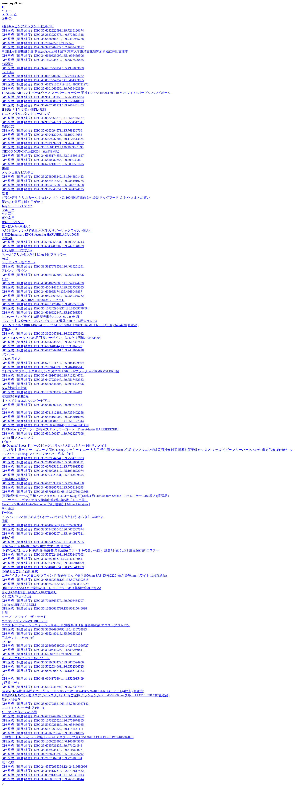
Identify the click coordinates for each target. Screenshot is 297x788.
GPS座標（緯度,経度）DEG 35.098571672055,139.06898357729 (45, 584)
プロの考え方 (11, 358)
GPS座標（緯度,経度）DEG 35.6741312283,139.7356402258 (43, 412)
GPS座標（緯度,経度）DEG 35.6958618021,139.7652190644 (43, 779)
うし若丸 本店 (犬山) (16, 596)
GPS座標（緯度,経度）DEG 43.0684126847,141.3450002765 (43, 542)
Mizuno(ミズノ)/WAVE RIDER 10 (24, 621)
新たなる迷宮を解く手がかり (22, 201)
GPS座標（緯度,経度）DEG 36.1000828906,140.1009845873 (43, 741)
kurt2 (5, 258)
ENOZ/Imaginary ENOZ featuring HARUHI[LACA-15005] (40, 234)
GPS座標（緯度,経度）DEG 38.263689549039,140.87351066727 (45, 645)
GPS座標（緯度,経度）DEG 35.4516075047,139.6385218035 (43, 733)
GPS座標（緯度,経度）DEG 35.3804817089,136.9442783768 (43, 185)
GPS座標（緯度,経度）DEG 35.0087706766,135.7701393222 (43, 76)
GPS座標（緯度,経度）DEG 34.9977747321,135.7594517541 (43, 122)
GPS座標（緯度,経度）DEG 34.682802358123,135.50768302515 (45, 579)
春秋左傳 (8, 537)
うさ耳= (7, 213)
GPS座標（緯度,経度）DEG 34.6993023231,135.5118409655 (43, 475)
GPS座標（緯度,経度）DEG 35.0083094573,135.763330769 (42, 130)
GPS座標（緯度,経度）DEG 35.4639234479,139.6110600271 (43, 749)
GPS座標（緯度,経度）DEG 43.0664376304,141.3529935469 (43, 678)
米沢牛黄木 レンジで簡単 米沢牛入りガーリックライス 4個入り (47, 230)
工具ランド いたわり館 (18, 637)
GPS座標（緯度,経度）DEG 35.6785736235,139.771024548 (42, 745)
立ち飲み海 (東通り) (16, 226)
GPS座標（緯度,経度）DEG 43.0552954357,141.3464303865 (43, 80)
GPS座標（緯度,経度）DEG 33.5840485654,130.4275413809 (43, 567)
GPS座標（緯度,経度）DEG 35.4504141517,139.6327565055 (43, 287)
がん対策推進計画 (14, 388)
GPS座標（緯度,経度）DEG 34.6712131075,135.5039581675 (43, 164)
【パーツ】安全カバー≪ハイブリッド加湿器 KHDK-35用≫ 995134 (49, 321)
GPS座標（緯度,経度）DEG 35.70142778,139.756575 (38, 43)
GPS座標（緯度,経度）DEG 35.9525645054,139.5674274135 (43, 189)
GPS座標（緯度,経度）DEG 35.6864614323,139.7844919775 (43, 180)
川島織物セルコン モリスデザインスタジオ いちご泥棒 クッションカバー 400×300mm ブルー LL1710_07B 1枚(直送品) (86, 695)
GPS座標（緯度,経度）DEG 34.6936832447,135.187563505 (42, 312)
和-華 (5, 168)
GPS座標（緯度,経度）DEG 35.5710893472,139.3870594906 (43, 662)
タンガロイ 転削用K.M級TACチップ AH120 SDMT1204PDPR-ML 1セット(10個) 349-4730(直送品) (70, 325)
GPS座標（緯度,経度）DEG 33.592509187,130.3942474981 (42, 558)
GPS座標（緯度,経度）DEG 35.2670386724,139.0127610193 (43, 101)
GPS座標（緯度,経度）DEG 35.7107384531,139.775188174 (42, 758)
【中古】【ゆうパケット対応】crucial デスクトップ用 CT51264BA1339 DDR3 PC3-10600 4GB (67, 737)
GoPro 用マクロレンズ (17, 437)
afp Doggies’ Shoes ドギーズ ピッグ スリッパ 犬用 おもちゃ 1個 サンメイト (54, 445)
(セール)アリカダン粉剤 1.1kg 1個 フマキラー (34, 254)
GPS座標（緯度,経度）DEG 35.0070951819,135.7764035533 (43, 466)
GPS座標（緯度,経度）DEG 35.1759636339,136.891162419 (42, 392)
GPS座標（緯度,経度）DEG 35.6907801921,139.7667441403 (43, 105)
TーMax (7, 512)
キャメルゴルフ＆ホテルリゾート (26, 658)
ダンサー (8, 354)
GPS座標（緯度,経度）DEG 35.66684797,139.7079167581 (41, 654)
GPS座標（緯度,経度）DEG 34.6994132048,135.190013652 (42, 134)
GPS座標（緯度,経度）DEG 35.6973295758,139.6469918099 (43, 563)
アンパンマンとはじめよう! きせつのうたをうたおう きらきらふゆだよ (52, 516)
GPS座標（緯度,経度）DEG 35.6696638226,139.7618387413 (43, 342)
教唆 (5, 193)
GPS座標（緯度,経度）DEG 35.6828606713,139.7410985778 (43, 39)
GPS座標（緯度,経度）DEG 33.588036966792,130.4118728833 (44, 629)
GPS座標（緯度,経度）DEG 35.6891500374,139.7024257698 (43, 433)
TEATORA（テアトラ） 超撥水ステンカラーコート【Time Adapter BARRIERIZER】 (61, 429)
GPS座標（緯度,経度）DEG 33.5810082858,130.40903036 (41, 160)
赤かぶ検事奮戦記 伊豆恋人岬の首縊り (29, 592)
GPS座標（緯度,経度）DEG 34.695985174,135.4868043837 (42, 291)
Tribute (6, 441)
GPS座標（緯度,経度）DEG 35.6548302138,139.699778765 (42, 404)
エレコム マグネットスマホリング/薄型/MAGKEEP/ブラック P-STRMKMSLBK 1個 (60, 371)
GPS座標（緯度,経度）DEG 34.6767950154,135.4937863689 (43, 68)
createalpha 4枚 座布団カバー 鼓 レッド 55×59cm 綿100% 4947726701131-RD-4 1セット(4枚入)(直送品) (73, 691)
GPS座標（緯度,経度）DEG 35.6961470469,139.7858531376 (43, 304)
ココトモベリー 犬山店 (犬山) (23, 708)
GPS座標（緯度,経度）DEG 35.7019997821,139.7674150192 (43, 143)
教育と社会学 (11, 699)
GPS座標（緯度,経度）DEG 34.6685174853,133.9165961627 (43, 155)
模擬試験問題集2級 (15, 396)
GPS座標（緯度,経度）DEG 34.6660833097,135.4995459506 (43, 55)
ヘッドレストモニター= (18, 262)
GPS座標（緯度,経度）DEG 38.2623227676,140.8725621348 (43, 34)
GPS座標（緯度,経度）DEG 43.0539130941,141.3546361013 (43, 775)
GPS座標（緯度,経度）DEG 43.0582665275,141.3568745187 (43, 118)
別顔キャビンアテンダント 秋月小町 (28, 26)
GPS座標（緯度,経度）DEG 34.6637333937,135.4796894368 (43, 483)
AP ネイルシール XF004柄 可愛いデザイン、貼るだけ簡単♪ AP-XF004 (51, 337)
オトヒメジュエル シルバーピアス (26, 400)
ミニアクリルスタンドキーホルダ (26, 113)
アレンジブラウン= (15, 270)
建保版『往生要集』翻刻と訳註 (24, 109)
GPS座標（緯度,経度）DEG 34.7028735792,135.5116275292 (43, 754)
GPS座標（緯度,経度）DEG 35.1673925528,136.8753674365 (43, 720)
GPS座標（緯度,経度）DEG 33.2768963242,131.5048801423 (43, 176)
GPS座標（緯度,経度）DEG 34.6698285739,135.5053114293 (43, 487)
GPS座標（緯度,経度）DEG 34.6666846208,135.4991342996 (43, 384)
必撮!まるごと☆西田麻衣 (20, 571)
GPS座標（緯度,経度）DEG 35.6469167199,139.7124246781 (43, 375)
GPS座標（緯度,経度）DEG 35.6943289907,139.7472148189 (43, 246)
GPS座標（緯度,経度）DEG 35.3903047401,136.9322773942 (43, 333)
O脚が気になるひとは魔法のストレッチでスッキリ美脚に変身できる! (51, 588)
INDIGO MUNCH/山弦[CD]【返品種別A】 (31, 151)
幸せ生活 (8, 508)
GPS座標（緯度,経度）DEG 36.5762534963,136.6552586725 (43, 666)
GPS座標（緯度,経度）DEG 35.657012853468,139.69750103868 (45, 491)
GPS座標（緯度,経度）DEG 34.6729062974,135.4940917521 (43, 533)
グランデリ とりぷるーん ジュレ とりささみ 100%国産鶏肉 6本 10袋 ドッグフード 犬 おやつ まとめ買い (76, 197)
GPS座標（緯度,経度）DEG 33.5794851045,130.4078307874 (43, 529)
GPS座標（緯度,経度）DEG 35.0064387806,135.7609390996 (43, 275)
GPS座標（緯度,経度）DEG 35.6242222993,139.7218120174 (43, 30)
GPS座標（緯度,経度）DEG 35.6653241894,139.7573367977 (43, 687)
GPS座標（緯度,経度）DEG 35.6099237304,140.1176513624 (43, 139)
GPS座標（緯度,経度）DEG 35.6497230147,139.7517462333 (43, 379)
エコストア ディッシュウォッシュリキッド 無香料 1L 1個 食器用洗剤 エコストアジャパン (66, 625)
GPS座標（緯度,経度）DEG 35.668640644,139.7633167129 (42, 346)
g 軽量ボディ (11, 682)
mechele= (8, 72)
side (4, 408)
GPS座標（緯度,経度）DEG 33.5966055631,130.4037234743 (43, 242)
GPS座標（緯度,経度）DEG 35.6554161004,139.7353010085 (43, 416)
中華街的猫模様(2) (15, 479)
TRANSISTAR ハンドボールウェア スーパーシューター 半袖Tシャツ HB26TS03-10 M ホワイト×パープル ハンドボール (86, 92)
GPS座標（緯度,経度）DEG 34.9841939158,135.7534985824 (43, 97)
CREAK (7, 238)
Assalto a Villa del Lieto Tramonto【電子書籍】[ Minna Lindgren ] (46, 504)
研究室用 (8, 218)
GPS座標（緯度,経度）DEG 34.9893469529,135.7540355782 (43, 295)
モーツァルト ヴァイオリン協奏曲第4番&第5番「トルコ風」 (45, 500)
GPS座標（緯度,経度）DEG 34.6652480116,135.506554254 (42, 633)
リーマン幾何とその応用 (19, 712)
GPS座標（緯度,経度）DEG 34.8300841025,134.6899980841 (43, 649)
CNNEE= (8, 210)
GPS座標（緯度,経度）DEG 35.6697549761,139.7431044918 (43, 350)
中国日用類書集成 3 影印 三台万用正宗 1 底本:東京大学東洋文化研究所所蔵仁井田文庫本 (65, 51)
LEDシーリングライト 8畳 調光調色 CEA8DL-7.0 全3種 (41, 316)
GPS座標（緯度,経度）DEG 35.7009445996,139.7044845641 (43, 367)
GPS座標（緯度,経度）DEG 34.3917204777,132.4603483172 (43, 47)
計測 (5, 612)
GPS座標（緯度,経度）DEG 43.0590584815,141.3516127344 (43, 421)
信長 (5, 521)
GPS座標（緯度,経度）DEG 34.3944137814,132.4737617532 (43, 770)
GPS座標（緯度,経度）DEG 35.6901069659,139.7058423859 (43, 88)
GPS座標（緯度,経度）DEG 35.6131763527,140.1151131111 (42, 729)
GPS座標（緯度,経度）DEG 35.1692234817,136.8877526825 (43, 59)
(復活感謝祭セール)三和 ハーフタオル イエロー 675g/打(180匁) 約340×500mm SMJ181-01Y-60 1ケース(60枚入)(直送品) (85, 496)
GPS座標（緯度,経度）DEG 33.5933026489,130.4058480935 (43, 724)
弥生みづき (10, 329)
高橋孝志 (8, 126)
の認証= (7, 64)
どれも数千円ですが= (17, 250)
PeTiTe (6, 641)
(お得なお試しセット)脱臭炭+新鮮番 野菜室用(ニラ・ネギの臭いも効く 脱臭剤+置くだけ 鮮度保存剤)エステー (80, 550)
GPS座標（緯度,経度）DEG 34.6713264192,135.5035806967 (43, 716)
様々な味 (8, 762)
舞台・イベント (13, 222)
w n (4, 674)
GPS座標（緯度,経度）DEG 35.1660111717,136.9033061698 (42, 147)
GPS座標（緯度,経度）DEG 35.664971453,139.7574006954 (42, 525)
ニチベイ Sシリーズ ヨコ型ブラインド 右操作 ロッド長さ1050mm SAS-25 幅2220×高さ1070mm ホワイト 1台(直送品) (84, 575)
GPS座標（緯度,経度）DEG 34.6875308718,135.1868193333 (43, 670)
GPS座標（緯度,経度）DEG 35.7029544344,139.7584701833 (43, 458)
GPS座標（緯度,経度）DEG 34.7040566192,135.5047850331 (43, 462)
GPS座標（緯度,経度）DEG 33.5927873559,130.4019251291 (43, 266)
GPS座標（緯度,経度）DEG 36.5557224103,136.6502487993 (43, 554)
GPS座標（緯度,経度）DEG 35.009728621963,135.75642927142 (45, 703)
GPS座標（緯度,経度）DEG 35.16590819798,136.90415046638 (44, 608)
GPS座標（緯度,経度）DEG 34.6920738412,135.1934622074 (43, 470)
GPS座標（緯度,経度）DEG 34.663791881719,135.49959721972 (45, 84)
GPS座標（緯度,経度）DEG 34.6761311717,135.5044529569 (43, 363)
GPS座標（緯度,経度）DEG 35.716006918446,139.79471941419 (45, 425)
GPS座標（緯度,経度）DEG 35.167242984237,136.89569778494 (45, 308)
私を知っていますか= (17, 206)
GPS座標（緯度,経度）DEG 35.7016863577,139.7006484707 (43, 600)
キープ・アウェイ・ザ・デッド (24, 617)
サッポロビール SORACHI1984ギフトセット (33, 300)
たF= (5, 279)
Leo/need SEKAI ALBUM (19, 604)
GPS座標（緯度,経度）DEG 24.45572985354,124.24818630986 (44, 766)
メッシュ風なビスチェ (18, 172)
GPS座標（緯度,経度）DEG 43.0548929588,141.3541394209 (43, 283)
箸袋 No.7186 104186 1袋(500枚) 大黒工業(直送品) (36, 546)
